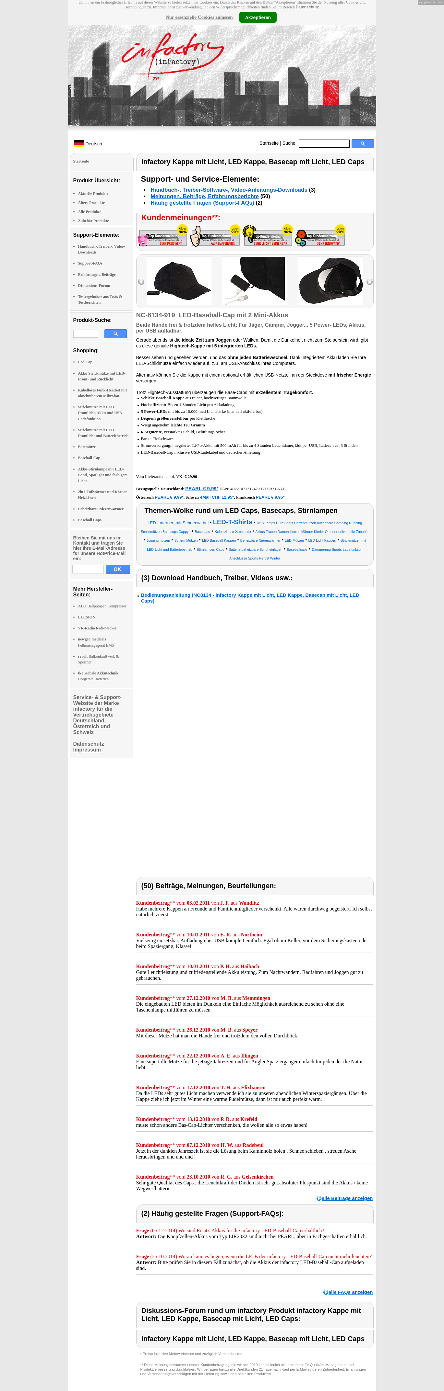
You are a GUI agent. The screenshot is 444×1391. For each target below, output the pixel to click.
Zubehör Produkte (93, 221)
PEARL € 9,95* (270, 497)
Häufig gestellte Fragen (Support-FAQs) (202, 203)
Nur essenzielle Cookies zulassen (199, 17)
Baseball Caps (90, 520)
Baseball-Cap (89, 458)
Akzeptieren (258, 17)
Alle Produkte (89, 211)
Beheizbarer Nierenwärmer (101, 509)
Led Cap (85, 362)
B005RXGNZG (273, 489)
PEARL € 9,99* (201, 488)
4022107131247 (244, 488)
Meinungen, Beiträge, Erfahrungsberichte (205, 196)
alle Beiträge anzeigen (347, 1198)
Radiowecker (97, 628)
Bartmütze (87, 447)
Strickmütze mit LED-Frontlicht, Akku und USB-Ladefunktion (100, 413)
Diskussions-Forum (94, 285)
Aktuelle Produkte (93, 193)
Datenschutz (307, 7)
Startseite (269, 143)
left (141, 282)
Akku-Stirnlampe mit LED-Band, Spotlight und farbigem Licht (103, 475)
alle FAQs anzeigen (351, 1292)
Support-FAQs (90, 263)
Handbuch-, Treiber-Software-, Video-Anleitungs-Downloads (229, 190)
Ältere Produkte (91, 202)
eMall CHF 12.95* (217, 497)
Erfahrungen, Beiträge (97, 274)
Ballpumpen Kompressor (102, 606)
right (369, 282)
